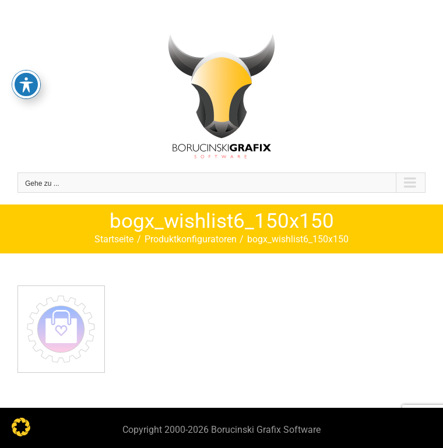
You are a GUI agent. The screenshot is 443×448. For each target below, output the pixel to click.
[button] (21, 427)
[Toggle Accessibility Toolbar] (26, 61)
